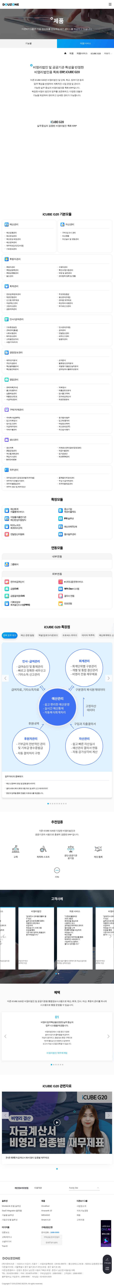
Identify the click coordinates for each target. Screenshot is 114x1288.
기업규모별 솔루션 (10, 1220)
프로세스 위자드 (69, 635)
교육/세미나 (7, 1237)
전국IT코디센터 (52, 1243)
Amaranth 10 (46, 1211)
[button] (48, 803)
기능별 (28, 43)
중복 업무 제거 (9, 635)
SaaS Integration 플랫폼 (12, 1211)
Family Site (73, 1188)
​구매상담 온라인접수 (52, 1237)
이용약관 (38, 1188)
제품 (71, 53)
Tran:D (5, 1246)
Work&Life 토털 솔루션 (11, 1206)
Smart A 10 (45, 1220)
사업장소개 (81, 1206)
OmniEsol (45, 1206)
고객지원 (80, 1220)
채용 (78, 1215)
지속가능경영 (82, 1211)
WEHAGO (45, 1215)
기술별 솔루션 (8, 1215)
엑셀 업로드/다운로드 (48, 635)
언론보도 (6, 1232)
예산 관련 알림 (27, 635)
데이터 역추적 (88, 635)
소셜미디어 (6, 1241)
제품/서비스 (85, 43)
